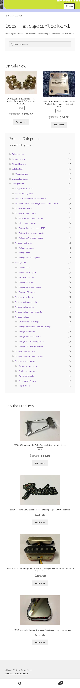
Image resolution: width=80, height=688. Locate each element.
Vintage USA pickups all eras (31, 346)
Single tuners (24, 385)
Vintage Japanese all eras (30, 287)
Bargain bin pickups (24, 188)
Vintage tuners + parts (25, 361)
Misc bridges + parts (27, 223)
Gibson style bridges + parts (31, 218)
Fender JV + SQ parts (24, 193)
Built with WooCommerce (16, 673)
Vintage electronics (23, 243)
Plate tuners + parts (27, 381)
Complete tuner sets (28, 366)
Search (20, 683)
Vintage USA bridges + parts (31, 238)
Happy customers (19, 159)
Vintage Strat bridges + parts (31, 233)
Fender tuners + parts (28, 371)
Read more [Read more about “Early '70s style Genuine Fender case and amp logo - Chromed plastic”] (40, 522)
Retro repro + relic (27, 277)
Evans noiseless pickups (29, 321)
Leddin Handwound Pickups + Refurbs (31, 198)
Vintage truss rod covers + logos (29, 356)
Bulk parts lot (18, 154)
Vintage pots (24, 252)
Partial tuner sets (26, 376)
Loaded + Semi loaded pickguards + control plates (37, 203)
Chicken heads (25, 267)
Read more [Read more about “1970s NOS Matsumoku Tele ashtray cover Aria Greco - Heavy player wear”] (40, 642)
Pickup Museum (19, 164)
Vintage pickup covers (24, 307)
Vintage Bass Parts (23, 208)
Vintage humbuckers (27, 331)
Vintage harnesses (27, 248)
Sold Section (17, 169)
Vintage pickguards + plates (27, 302)
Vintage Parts (18, 183)
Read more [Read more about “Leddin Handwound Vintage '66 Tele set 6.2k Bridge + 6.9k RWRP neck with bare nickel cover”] (40, 583)
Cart (51, 682)
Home (10, 16)
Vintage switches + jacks (29, 257)
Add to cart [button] (21, 122)
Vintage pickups (22, 317)
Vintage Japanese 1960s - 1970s (32, 228)
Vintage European (26, 282)
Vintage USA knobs (27, 292)
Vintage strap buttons (25, 351)
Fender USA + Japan (27, 272)
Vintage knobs (21, 262)
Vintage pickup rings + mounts (28, 312)
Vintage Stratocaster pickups (31, 341)
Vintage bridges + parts (25, 213)
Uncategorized (21, 174)
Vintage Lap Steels (20, 179)
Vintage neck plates (24, 297)
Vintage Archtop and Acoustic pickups (35, 326)
